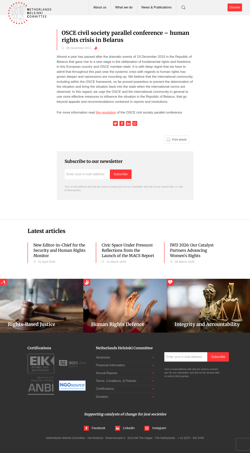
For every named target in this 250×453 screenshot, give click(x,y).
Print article (179, 139)
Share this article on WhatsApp (134, 123)
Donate (235, 7)
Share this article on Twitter (115, 123)
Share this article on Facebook (121, 123)
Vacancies (103, 357)
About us (99, 7)
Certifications (105, 388)
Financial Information (110, 365)
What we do (124, 7)
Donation (102, 396)
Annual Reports (106, 373)
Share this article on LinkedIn (128, 123)
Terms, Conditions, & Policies (116, 381)
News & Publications (156, 7)
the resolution (106, 112)
